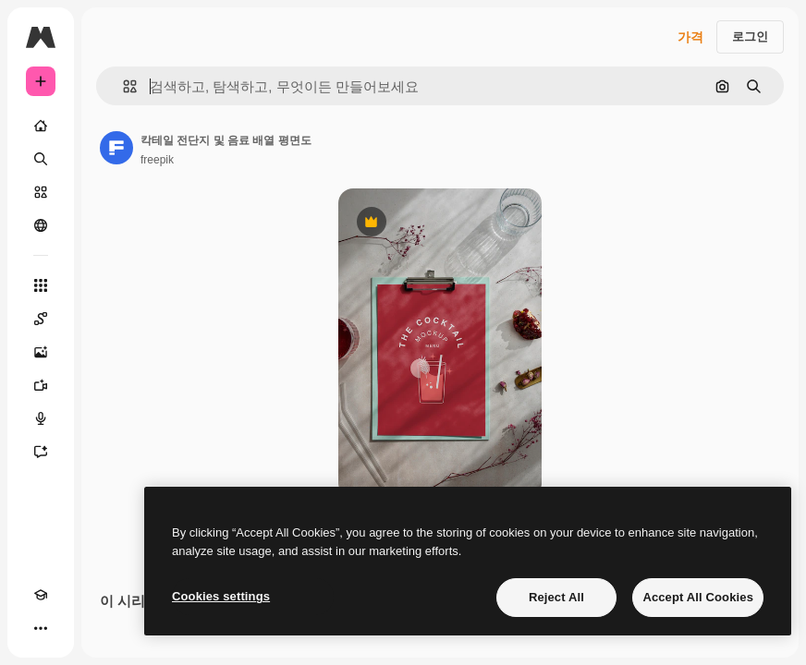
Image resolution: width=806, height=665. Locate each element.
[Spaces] (40, 318)
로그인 (750, 36)
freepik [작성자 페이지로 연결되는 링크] (157, 159)
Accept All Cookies (697, 597)
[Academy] (40, 595)
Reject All (556, 597)
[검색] (40, 159)
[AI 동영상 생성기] (40, 385)
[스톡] (40, 192)
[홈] (40, 125)
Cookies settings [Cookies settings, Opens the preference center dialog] (221, 596)
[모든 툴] (40, 285)
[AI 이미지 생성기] (40, 352)
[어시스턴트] (40, 451)
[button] (122, 86)
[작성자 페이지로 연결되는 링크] (116, 147)
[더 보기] (40, 628)
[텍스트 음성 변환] (40, 418)
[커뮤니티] (40, 225)
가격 (690, 37)
